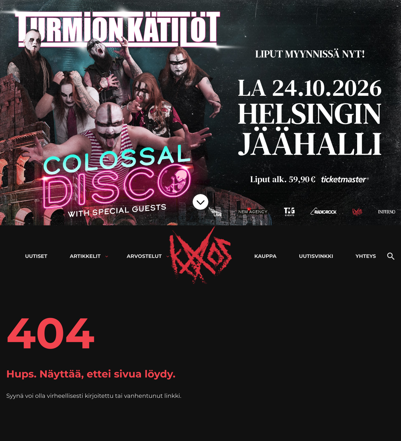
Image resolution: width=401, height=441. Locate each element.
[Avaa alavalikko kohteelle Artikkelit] (106, 256)
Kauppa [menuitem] (265, 256)
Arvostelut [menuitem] (144, 256)
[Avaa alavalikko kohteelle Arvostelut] (167, 256)
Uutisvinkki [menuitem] (316, 256)
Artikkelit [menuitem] (85, 256)
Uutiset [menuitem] (36, 256)
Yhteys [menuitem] (366, 256)
